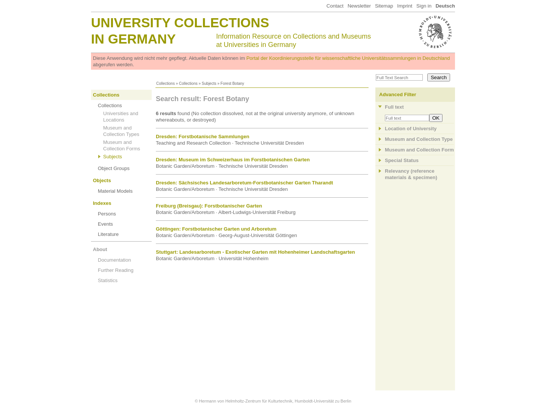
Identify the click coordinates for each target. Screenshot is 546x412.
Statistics (108, 280)
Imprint (405, 6)
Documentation (114, 260)
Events (105, 224)
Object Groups (114, 168)
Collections (165, 83)
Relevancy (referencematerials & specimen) (411, 174)
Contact (335, 6)
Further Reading (115, 270)
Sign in (423, 6)
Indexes (102, 203)
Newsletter (359, 6)
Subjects (209, 83)
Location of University (411, 128)
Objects (102, 180)
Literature (108, 234)
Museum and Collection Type (419, 139)
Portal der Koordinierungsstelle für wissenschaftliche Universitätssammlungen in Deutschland (348, 58)
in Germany (133, 38)
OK (435, 118)
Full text (394, 107)
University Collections (180, 22)
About (100, 249)
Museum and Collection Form (419, 150)
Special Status (402, 160)
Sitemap (384, 6)
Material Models (115, 191)
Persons (107, 214)
